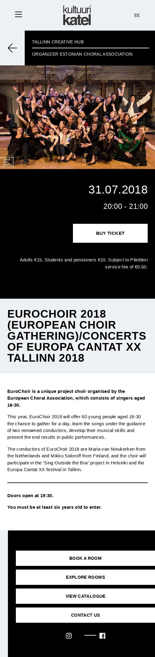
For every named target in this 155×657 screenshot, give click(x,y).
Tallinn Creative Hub (58, 41)
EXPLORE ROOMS (85, 577)
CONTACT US (85, 615)
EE (137, 15)
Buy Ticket (110, 233)
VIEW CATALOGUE (86, 596)
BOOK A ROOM (85, 558)
